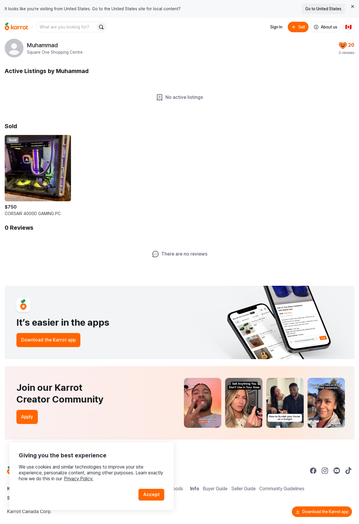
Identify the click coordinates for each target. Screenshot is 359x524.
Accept (151, 494)
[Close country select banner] (352, 6)
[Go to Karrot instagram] (324, 470)
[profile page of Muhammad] (14, 48)
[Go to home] (16, 27)
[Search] (101, 27)
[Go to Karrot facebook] (313, 470)
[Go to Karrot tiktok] (348, 470)
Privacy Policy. (78, 478)
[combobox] (66, 27)
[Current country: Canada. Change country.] (348, 27)
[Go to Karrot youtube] (336, 470)
